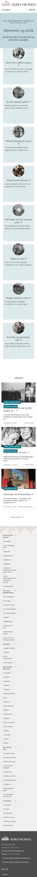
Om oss (5, 874)
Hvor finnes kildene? (9, 609)
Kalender (6, 652)
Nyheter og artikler (9, 648)
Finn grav (6, 809)
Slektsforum (7, 560)
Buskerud (6, 677)
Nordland (6, 702)
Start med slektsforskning (15, 21)
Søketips (6, 617)
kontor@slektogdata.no (15, 851)
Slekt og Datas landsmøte (8, 767)
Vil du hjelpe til (8, 662)
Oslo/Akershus (8, 714)
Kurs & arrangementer (7, 657)
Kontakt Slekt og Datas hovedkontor (15, 858)
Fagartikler (6, 564)
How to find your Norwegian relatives (9, 639)
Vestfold (6, 739)
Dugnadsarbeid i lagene (8, 789)
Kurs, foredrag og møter (8, 546)
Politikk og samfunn (9, 776)
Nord (5, 698)
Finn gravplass (8, 813)
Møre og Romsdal (9, 693)
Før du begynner (8, 597)
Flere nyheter (16, 517)
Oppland (6, 710)
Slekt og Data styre (9, 761)
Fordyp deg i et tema (8, 626)
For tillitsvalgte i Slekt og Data (8, 795)
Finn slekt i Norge (8, 605)
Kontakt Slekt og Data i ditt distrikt (15, 862)
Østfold (5, 743)
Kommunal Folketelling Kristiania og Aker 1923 (9, 570)
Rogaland (6, 718)
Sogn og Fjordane (9, 722)
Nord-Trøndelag (8, 706)
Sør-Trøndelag (8, 726)
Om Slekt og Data (9, 753)
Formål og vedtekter (9, 757)
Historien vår (7, 772)
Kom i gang (7, 601)
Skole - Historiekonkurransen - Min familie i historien (9, 579)
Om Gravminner (8, 825)
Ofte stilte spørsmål (9, 821)
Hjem (5, 21)
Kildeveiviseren (8, 556)
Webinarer (6, 551)
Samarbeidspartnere (9, 780)
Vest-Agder (6, 735)
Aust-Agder (6, 673)
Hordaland (6, 689)
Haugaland (6, 681)
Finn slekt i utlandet (9, 613)
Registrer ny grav (8, 817)
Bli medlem (6, 10)
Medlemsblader (8, 586)
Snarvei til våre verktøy (8, 633)
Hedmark (6, 685)
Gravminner (7, 541)
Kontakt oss (7, 784)
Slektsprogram (8, 621)
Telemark (6, 730)
